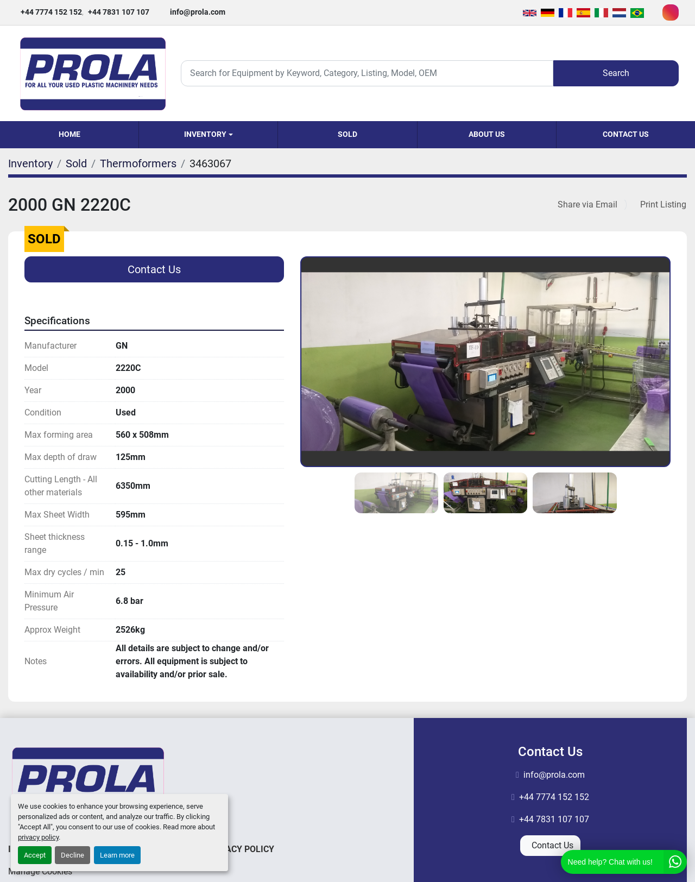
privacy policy (38, 837)
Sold (347, 134)
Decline (72, 855)
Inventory (205, 134)
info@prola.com (197, 12)
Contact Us (626, 134)
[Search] (367, 73)
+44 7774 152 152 (51, 12)
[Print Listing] (661, 205)
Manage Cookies (40, 871)
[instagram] (670, 12)
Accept (35, 855)
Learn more (117, 855)
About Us (487, 134)
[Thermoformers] (138, 163)
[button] (208, 134)
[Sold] (76, 163)
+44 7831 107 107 (118, 12)
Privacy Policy (240, 849)
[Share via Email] (590, 205)
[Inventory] (30, 163)
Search (616, 73)
